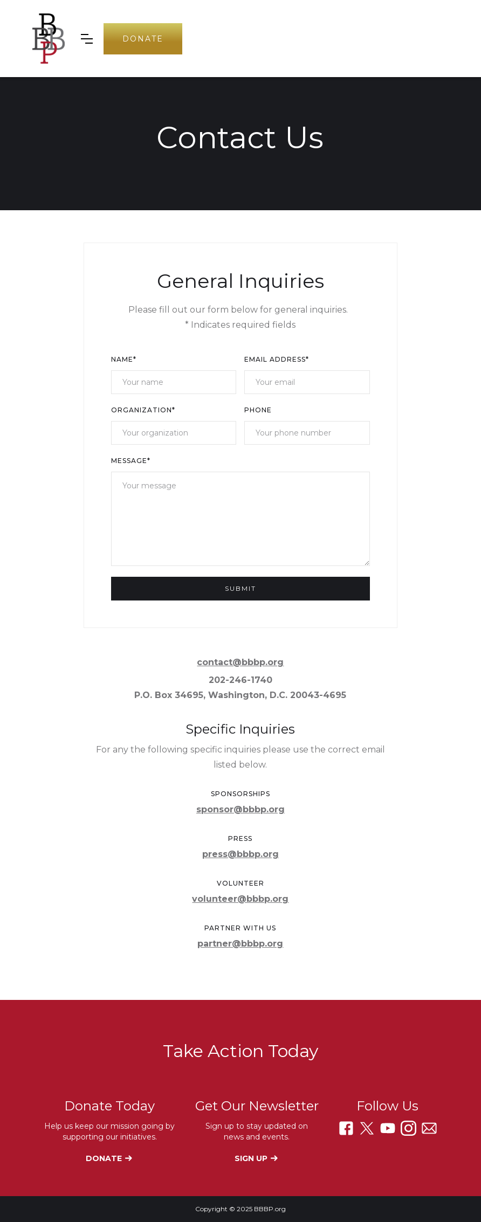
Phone (258, 410)
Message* (130, 461)
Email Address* (276, 359)
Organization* (143, 410)
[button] (87, 39)
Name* (123, 359)
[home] (48, 38)
